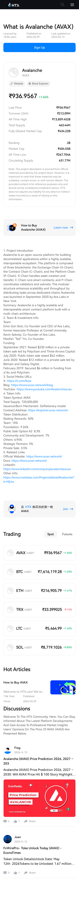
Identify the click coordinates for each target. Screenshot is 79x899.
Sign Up (39, 47)
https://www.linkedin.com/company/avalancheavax (37, 469)
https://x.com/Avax (19, 380)
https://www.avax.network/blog (32, 385)
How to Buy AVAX (15, 682)
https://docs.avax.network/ (29, 460)
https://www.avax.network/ (44, 456)
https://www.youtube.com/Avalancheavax (44, 389)
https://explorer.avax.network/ (48, 410)
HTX (28, 507)
